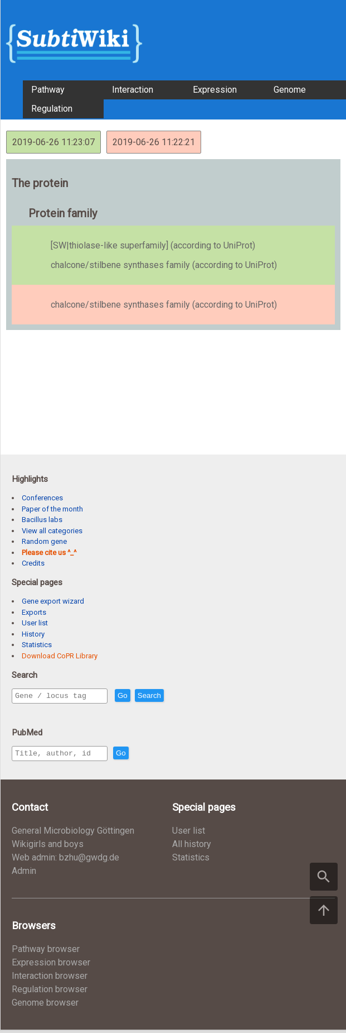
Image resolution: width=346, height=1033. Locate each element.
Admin (24, 874)
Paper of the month (52, 509)
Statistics (37, 644)
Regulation (51, 108)
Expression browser (51, 965)
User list (35, 623)
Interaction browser (49, 979)
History (33, 634)
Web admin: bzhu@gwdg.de (65, 860)
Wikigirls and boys (48, 847)
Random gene (44, 541)
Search (173, 696)
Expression (215, 89)
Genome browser (45, 1006)
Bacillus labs (42, 519)
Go (147, 696)
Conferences (42, 498)
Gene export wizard (53, 601)
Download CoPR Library (60, 656)
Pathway (48, 89)
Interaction (132, 89)
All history (191, 847)
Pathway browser (46, 952)
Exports (34, 612)
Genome (290, 89)
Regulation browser (49, 992)
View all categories (52, 531)
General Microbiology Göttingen (73, 834)
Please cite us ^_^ (49, 552)
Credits (33, 563)
